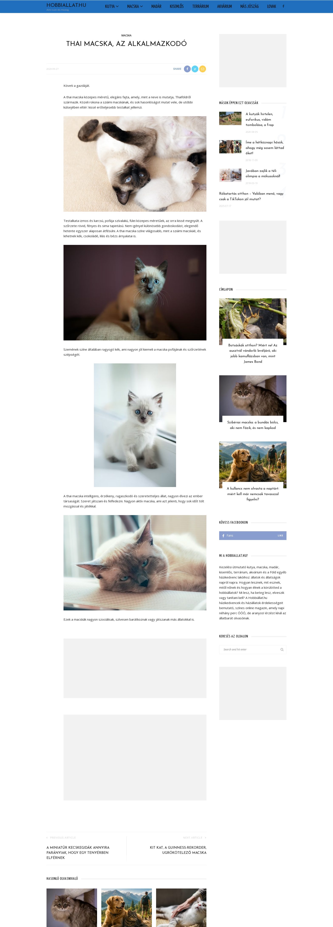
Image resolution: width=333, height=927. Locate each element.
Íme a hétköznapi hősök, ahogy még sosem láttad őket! (265, 148)
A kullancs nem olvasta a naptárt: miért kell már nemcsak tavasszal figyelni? (253, 494)
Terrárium (200, 6)
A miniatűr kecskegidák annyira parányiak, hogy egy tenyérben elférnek (78, 853)
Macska (133, 6)
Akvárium (224, 6)
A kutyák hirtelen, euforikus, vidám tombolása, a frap (260, 120)
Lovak (271, 6)
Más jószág (249, 6)
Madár (156, 6)
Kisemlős (177, 6)
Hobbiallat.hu (66, 5)
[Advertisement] (134, 668)
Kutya (110, 6)
